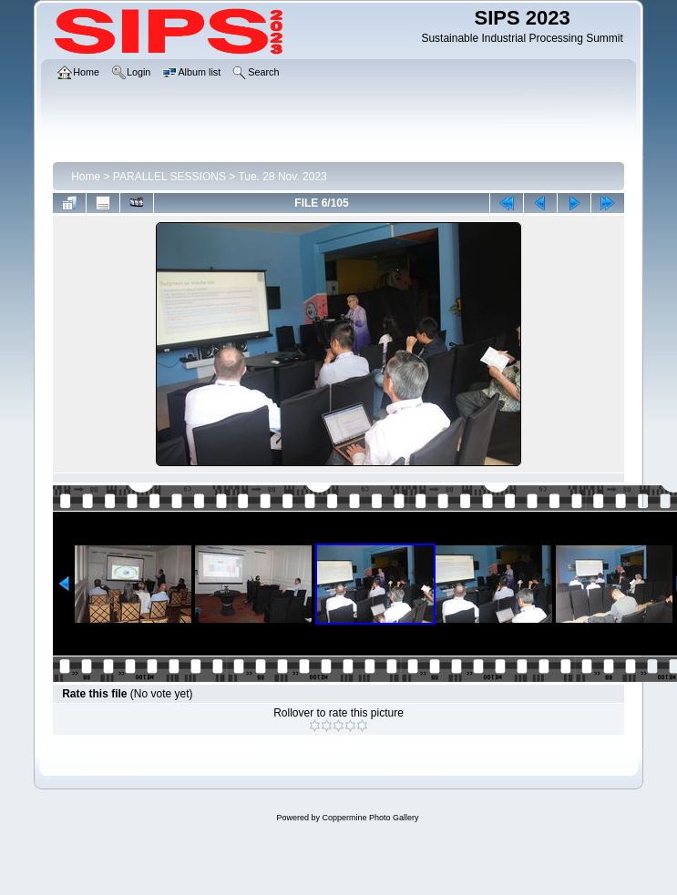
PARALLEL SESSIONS (169, 176)
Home (85, 176)
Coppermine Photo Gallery (370, 817)
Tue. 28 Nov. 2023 (282, 176)
